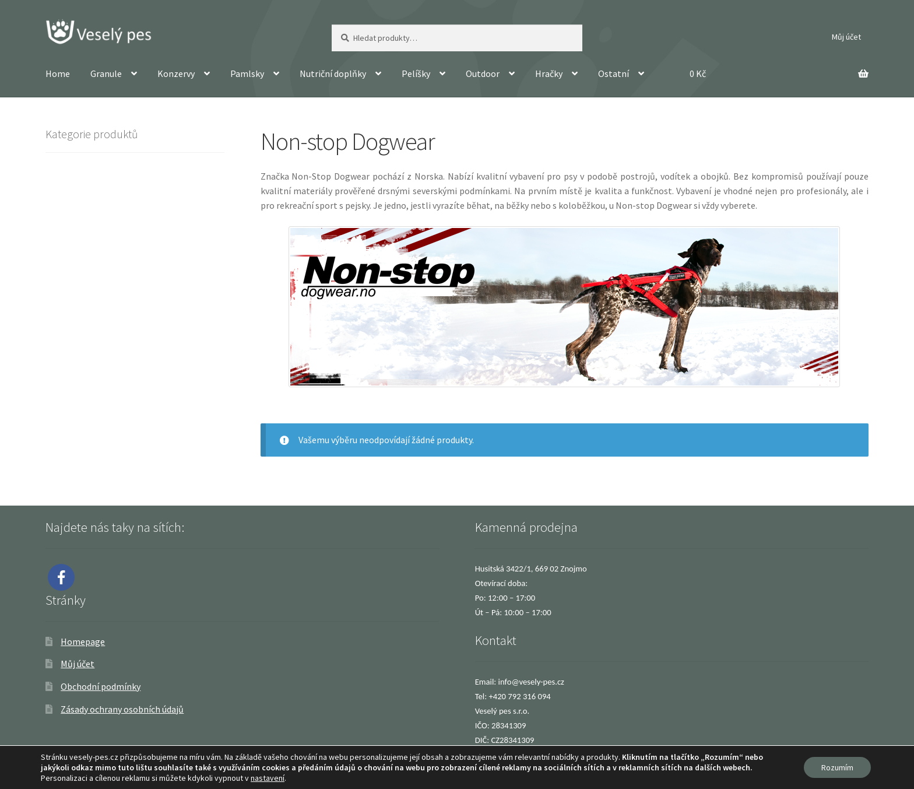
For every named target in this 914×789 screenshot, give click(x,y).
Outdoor (483, 73)
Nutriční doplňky (333, 73)
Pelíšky (416, 73)
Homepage (83, 641)
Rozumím (837, 767)
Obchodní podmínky (100, 686)
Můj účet (846, 36)
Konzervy (176, 73)
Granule (106, 73)
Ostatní (613, 73)
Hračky (549, 73)
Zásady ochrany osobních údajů (122, 709)
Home (57, 73)
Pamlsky (247, 73)
